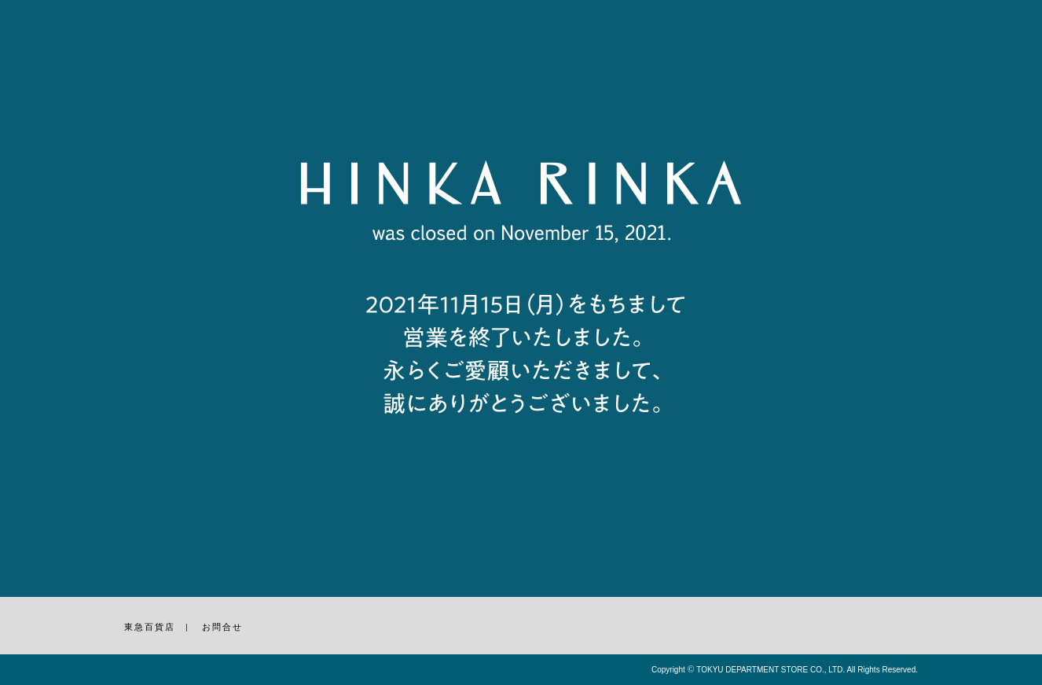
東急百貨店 (149, 627)
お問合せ (222, 627)
